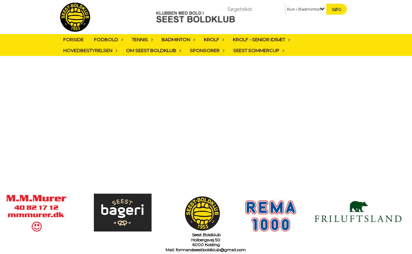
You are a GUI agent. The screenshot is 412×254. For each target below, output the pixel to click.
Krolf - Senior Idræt (260, 39)
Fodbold (108, 39)
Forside (73, 39)
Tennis (141, 39)
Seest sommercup (258, 50)
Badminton (177, 39)
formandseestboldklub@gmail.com (211, 249)
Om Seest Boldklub (153, 50)
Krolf (213, 39)
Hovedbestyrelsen (89, 50)
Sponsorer (206, 50)
